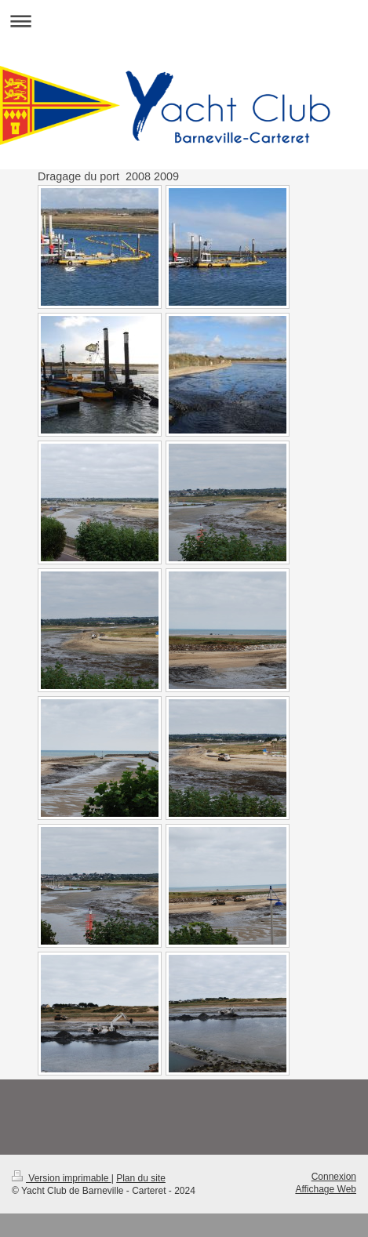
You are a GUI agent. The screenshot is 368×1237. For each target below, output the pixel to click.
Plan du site (141, 1178)
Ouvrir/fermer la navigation (184, 21)
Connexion (334, 1176)
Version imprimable (61, 1178)
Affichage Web (325, 1189)
